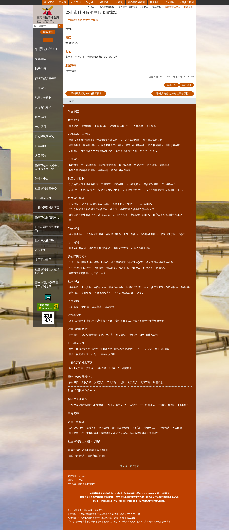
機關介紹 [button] (40, 68)
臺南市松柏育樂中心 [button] (47, 217)
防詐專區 (40, 58)
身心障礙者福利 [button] (44, 136)
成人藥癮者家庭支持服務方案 (97, 334)
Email (55, 49)
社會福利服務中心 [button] (46, 188)
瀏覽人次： (73, 480)
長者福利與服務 (77, 248)
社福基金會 (75, 314)
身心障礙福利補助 (152, 140)
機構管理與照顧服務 (100, 248)
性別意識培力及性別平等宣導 (121, 405)
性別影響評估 (147, 405)
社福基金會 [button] (42, 178)
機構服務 (161, 268)
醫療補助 (186, 287)
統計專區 (91, 165)
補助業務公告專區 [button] (46, 78)
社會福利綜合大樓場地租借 (47, 271)
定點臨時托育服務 (140, 214)
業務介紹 (86, 382)
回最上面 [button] (186, 84)
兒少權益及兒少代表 (109, 190)
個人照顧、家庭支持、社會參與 (133, 7)
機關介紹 (73, 120)
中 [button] (47, 40)
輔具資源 (156, 7)
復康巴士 (98, 268)
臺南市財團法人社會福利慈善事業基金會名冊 (139, 320)
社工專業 (73, 433)
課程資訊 (99, 382)
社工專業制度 (76, 343)
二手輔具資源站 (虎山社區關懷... (86, 93)
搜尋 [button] (60, 26)
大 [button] (57, 40)
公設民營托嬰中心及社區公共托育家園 (89, 214)
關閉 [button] (71, 100)
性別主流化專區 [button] (44, 240)
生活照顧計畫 (76, 368)
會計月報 (139, 165)
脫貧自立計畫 (133, 287)
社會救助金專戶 (102, 292)
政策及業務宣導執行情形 (82, 170)
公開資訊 (73, 159)
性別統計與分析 (166, 405)
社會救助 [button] (40, 146)
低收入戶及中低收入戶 (93, 287)
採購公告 (103, 170)
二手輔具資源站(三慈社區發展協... (172, 93)
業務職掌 (86, 126)
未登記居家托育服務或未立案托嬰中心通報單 (93, 209)
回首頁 (62, 2)
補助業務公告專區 (79, 134)
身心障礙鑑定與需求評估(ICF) (127, 262)
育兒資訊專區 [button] (43, 107)
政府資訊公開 (76, 165)
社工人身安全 (144, 349)
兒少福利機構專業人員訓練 (159, 190)
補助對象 (101, 368)
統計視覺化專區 (107, 165)
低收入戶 (136, 427)
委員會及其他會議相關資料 (83, 184)
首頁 (93, 7)
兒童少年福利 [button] (43, 97)
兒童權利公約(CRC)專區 (82, 190)
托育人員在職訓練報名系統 (167, 214)
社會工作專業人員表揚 (103, 354)
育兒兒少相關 (76, 427)
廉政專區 (164, 165)
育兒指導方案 (120, 214)
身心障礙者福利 (136, 2)
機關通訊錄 (100, 126)
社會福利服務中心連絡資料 (143, 334)
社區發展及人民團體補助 (82, 145)
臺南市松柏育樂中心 (80, 376)
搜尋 (35, 25)
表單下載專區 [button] (43, 259)
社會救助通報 (116, 287)
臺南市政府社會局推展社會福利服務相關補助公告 (95, 140)
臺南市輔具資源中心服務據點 (179, 7)
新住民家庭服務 (94, 234)
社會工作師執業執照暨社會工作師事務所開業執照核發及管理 (101, 349)
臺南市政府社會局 (48, 14)
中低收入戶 (150, 427)
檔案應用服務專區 (121, 170)
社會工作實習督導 (78, 354)
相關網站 (183, 405)
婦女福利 (169, 2)
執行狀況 (114, 368)
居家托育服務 (144, 204)
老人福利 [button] (40, 126)
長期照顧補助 (173, 145)
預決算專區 (125, 165)
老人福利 (118, 2)
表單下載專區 (76, 421)
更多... (153, 151)
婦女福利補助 (155, 145)
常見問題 (112, 382)
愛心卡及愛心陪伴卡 (80, 268)
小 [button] (38, 40)
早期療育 (106, 184)
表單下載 (145, 382)
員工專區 (151, 126)
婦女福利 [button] (40, 117)
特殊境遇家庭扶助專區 (173, 234)
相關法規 (127, 368)
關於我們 (73, 382)
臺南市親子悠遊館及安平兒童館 (137, 209)
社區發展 (109, 306)
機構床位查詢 (121, 248)
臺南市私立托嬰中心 (123, 204)
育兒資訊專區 (76, 198)
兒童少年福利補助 (135, 145)
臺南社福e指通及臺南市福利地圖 (88, 450)
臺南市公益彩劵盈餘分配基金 (131, 151)
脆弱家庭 (73, 334)
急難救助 (73, 292)
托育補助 (73, 204)
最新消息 (158, 382)
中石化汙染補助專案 (80, 362)
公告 (71, 262)
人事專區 (138, 126)
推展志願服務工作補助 (110, 145)
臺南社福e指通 (77, 455)
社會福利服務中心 (79, 328)
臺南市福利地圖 (96, 455)
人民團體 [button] (40, 155)
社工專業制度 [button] (43, 198)
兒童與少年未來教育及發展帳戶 (161, 287)
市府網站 (103, 2)
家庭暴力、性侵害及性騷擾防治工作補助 (90, 151)
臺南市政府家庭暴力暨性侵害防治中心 (47, 167)
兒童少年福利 (186, 2)
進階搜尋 (48, 32)
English (90, 2)
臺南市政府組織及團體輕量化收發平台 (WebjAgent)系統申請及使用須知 (120, 433)
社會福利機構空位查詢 (47, 229)
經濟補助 (118, 184)
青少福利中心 (168, 184)
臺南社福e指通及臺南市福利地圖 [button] (46, 284)
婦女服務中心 (76, 234)
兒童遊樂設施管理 (132, 190)
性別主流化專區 (77, 399)
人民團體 (73, 300)
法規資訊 (152, 165)
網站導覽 (49, 2)
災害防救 (73, 287)
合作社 (85, 306)
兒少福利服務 (133, 184)
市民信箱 (76, 2)
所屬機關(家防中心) (119, 126)
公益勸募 (96, 306)
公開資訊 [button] (40, 87)
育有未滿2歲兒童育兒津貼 (95, 204)
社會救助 (155, 2)
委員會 (90, 368)
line (50, 49)
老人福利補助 (132, 140)
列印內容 (192, 12)
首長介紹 (73, 126)
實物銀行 (86, 292)
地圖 (122, 382)
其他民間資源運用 (124, 292)
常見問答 (40, 250)
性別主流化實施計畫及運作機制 (86, 405)
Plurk (41, 49)
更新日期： (73, 476)
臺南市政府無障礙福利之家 (83, 273)
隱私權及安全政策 (129, 466)
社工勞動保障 (162, 349)
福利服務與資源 (149, 234)
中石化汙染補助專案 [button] (47, 207)
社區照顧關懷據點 (141, 248)
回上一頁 (171, 84)
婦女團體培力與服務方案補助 (122, 234)
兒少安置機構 (151, 184)
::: (34, 6)
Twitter (45, 49)
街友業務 (121, 334)
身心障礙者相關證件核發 (159, 262)
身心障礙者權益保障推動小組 (92, 262)
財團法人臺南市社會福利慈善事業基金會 (90, 320)
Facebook (36, 49)
